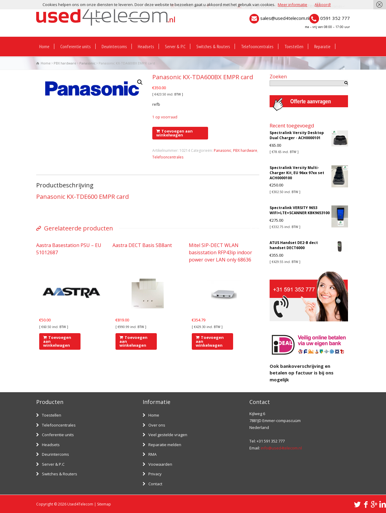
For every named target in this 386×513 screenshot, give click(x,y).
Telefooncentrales (257, 46)
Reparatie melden (164, 444)
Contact (155, 483)
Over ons (156, 425)
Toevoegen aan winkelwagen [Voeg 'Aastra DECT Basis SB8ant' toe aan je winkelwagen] (133, 341)
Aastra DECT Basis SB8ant (142, 245)
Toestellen (293, 46)
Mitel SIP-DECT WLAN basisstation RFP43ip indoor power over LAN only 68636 (220, 252)
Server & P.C (175, 46)
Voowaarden (160, 464)
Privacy (155, 474)
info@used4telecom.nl (281, 448)
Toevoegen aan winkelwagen (174, 133)
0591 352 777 (335, 18)
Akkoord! (323, 4)
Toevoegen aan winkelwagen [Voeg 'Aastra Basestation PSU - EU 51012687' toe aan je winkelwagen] (57, 341)
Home (44, 46)
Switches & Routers (213, 46)
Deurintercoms (114, 46)
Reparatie (322, 46)
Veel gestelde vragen (167, 434)
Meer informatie (292, 4)
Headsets (146, 46)
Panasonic (87, 63)
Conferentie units (75, 46)
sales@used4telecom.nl (284, 18)
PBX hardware (65, 63)
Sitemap (104, 504)
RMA (152, 454)
